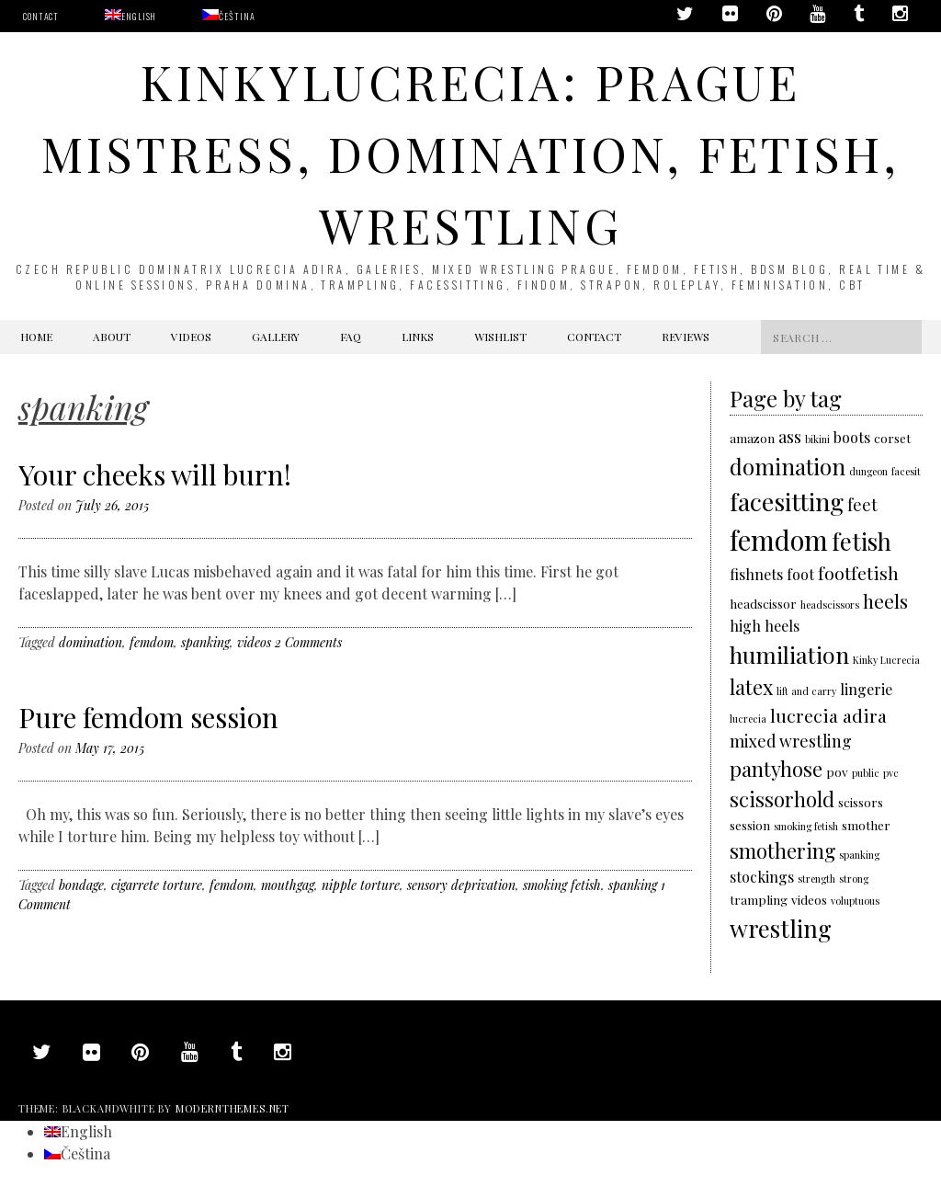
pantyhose (776, 768)
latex (751, 686)
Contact (41, 16)
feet (862, 504)
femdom (152, 642)
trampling (759, 899)
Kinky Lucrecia (886, 660)
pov (837, 771)
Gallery (276, 336)
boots (851, 437)
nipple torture (361, 885)
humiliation (789, 654)
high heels (764, 625)
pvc (891, 773)
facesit (906, 471)
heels (885, 600)
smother (866, 824)
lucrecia (748, 718)
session (750, 824)
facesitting (787, 501)
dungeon (868, 471)
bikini (817, 439)
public (865, 773)
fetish (861, 540)
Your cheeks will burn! (154, 474)
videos (254, 642)
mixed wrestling (791, 740)
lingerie (866, 689)
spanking (205, 642)
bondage (81, 885)
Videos (191, 336)
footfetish (858, 573)
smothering (782, 850)
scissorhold (782, 798)
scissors (860, 801)
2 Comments (308, 642)
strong (853, 878)
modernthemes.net (232, 1108)
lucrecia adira (828, 715)
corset (892, 437)
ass (789, 436)
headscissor (763, 603)
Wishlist (500, 336)
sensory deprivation (461, 885)
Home (36, 336)
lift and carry (806, 691)
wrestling (781, 927)
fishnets (756, 574)
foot (800, 574)
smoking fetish (562, 885)
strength (816, 878)
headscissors (829, 604)
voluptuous (855, 900)
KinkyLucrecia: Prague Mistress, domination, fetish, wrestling (470, 153)
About (111, 336)
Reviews (685, 336)
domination (90, 642)
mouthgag (287, 885)
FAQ (350, 336)
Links (418, 336)
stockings (762, 876)
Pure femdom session (148, 717)
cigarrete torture (156, 885)
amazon (752, 437)
